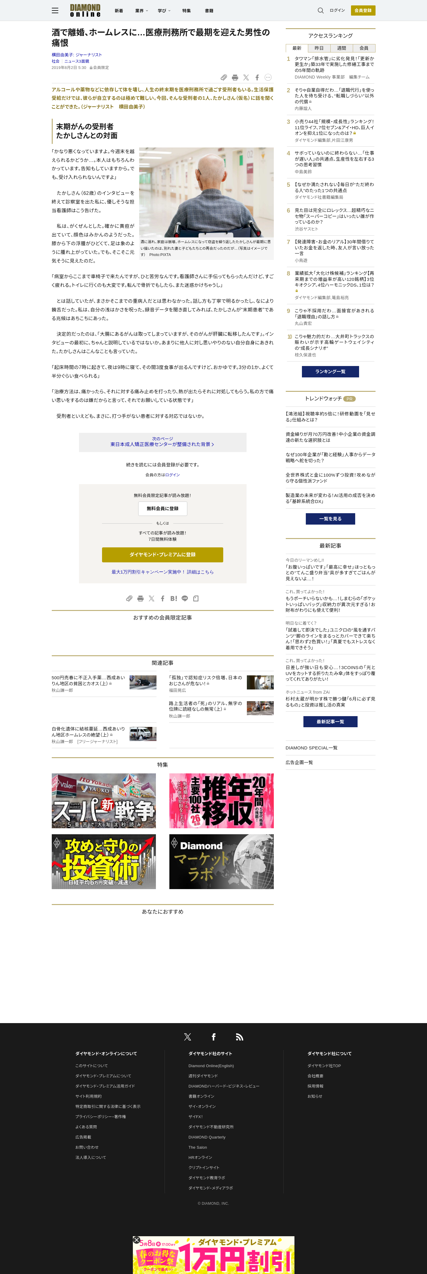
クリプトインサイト (204, 1167)
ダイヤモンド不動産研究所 (211, 1127)
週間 (342, 48)
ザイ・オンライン (202, 1106)
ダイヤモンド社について (330, 1053)
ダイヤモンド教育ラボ (207, 1178)
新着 (119, 10)
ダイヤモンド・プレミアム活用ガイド (105, 1086)
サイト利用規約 (88, 1096)
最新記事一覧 (330, 721)
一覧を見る (330, 518)
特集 (186, 10)
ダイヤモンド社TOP (324, 1066)
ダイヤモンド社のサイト (210, 1053)
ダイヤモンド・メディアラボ (211, 1188)
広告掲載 (83, 1137)
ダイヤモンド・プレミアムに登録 (163, 554)
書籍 (209, 10)
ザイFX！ (196, 1117)
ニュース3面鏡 (77, 61)
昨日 (319, 48)
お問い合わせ (87, 1147)
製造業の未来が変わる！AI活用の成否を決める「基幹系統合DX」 (331, 498)
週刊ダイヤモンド (203, 1076)
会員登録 (363, 10)
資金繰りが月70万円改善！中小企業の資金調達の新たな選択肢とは (331, 437)
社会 (56, 61)
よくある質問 (86, 1127)
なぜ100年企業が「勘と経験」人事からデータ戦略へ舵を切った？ (331, 457)
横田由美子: (77, 54)
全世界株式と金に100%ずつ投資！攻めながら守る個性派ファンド (331, 478)
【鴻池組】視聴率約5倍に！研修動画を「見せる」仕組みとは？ (331, 416)
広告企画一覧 (299, 762)
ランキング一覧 (330, 371)
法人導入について (90, 1157)
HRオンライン (200, 1157)
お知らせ (315, 1096)
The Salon (198, 1147)
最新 (297, 48)
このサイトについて (91, 1066)
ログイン (337, 10)
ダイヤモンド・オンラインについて (106, 1053)
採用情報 (315, 1086)
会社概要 (315, 1076)
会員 (364, 48)
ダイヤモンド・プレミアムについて (103, 1076)
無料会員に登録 (163, 508)
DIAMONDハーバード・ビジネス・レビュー (224, 1086)
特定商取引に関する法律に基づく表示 (108, 1106)
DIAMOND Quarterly (207, 1137)
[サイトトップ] (79, 10)
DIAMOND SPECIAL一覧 (312, 747)
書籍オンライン (201, 1096)
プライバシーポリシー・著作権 (100, 1117)
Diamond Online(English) (211, 1066)
